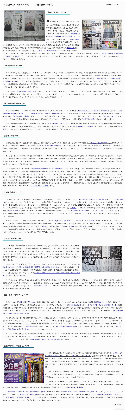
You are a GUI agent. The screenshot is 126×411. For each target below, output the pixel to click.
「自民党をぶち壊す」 (89, 119)
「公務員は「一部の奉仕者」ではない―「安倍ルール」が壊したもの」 (64, 226)
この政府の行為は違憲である (27, 394)
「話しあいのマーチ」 (110, 116)
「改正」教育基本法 (83, 110)
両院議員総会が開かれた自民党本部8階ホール (47, 169)
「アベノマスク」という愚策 (103, 210)
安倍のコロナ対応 (13, 210)
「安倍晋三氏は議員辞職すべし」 (100, 143)
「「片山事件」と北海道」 (40, 186)
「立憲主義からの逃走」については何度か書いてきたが (25, 391)
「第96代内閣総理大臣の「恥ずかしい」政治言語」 (47, 339)
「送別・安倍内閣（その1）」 (57, 123)
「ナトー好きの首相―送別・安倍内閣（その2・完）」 (85, 126)
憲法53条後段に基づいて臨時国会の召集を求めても (79, 391)
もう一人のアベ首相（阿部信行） (50, 145)
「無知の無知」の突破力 (21, 116)
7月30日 (73, 208)
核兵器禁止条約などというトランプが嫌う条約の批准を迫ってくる (92, 305)
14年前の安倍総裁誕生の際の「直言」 (24, 91)
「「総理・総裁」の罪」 (40, 286)
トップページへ (119, 409)
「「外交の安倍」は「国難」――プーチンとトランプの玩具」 (74, 221)
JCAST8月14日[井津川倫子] (75, 387)
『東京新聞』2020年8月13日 (79, 210)
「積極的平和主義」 (32, 326)
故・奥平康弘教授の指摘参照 (66, 326)
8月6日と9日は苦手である (26, 302)
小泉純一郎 (71, 48)
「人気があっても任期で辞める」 (47, 51)
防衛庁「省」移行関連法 (100, 110)
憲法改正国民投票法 (52, 113)
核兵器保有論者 (95, 302)
